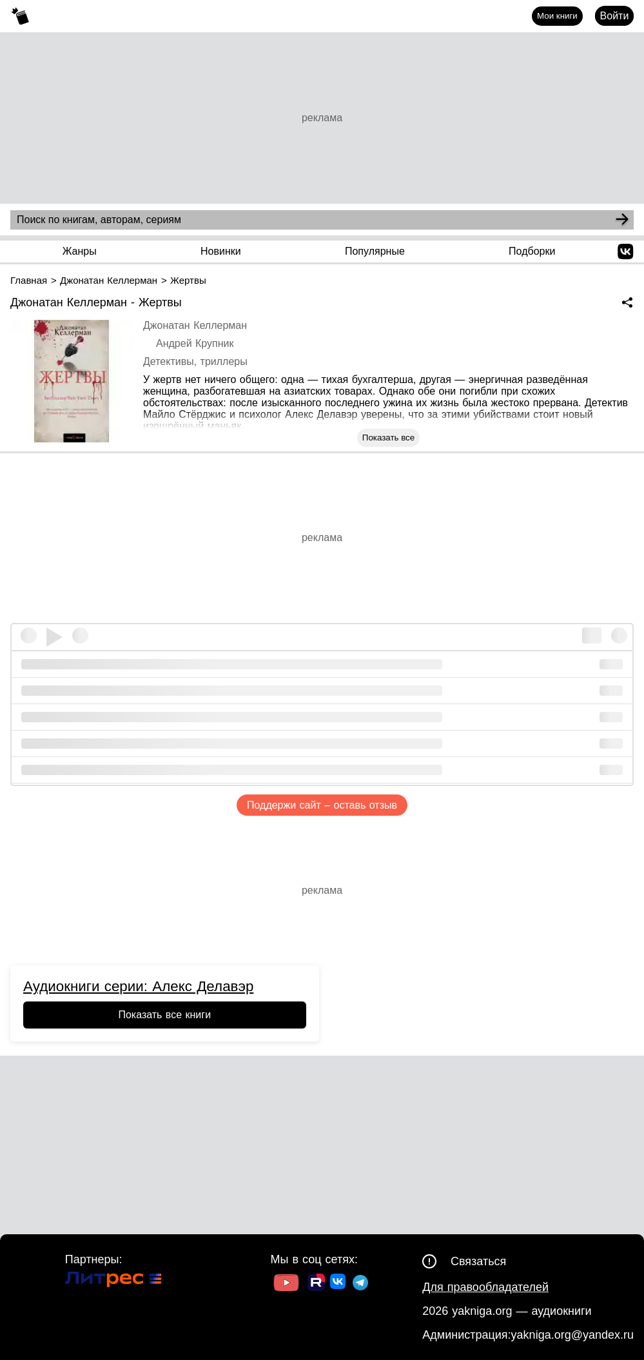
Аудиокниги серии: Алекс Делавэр (138, 986)
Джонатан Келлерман (195, 325)
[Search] (622, 220)
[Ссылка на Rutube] (316, 1284)
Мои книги (557, 16)
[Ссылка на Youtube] (286, 1284)
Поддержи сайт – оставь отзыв (322, 805)
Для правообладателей (485, 1287)
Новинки (220, 251)
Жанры (80, 251)
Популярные (375, 251)
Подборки (532, 251)
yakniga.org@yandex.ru (572, 1334)
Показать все (388, 437)
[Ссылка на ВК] (338, 1284)
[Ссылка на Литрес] (113, 1281)
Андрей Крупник (195, 343)
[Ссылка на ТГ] (360, 1284)
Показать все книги (164, 1014)
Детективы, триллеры (195, 361)
